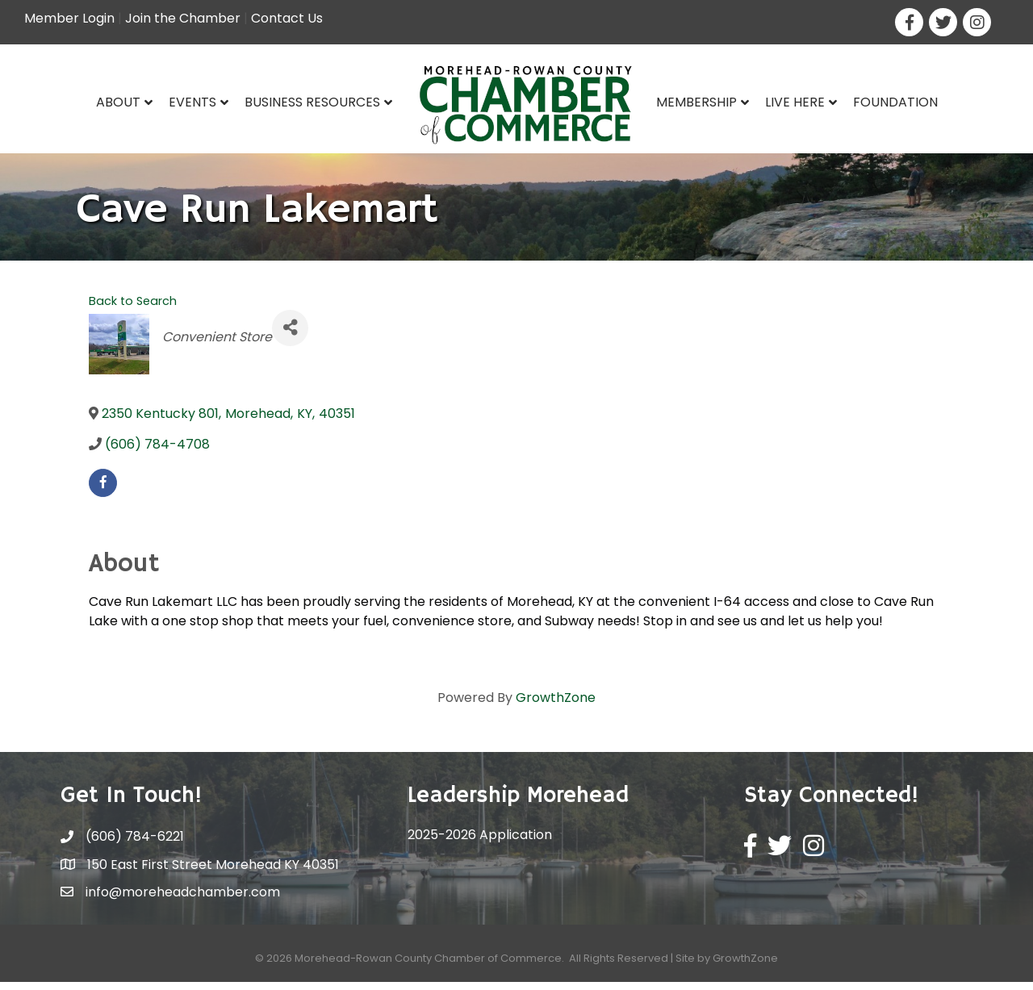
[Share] (290, 335)
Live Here (795, 102)
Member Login (69, 18)
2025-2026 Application (480, 842)
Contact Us (287, 18)
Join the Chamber (182, 18)
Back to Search (133, 308)
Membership (696, 102)
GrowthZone (556, 705)
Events (192, 102)
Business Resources (312, 102)
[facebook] (103, 491)
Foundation (895, 102)
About (118, 102)
